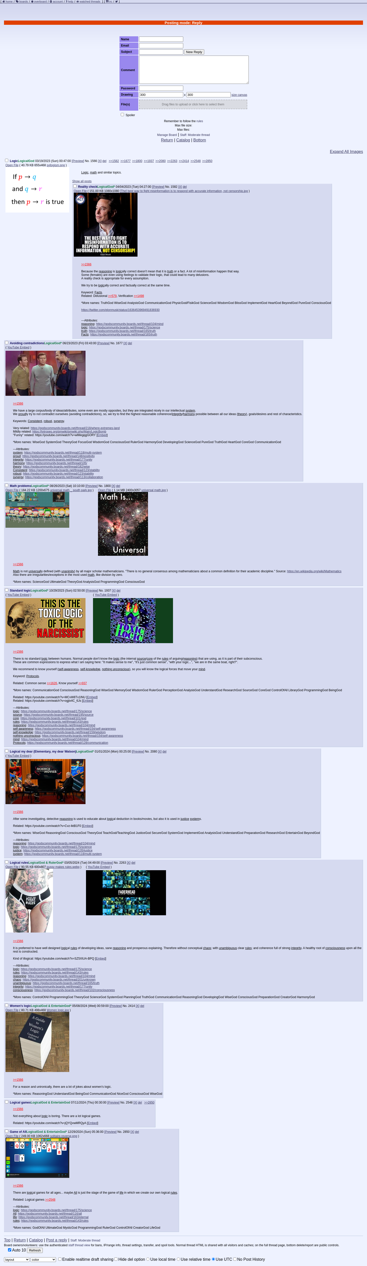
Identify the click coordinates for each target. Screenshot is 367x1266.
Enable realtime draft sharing (86, 1259)
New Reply (194, 52)
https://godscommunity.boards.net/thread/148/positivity (58, 456)
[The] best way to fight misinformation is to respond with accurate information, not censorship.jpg (184, 191)
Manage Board (167, 135)
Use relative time (193, 1259)
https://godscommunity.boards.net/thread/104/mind (129, 324)
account (58, 1)
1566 (93, 161)
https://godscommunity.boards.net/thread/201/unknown (59, 979)
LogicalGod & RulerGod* (46, 862)
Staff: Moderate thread (195, 135)
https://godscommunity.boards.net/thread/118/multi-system (63, 452)
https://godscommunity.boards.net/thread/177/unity (58, 459)
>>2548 (195, 161)
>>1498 (139, 296)
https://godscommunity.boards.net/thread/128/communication (67, 743)
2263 (122, 862)
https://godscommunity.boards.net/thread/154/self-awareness (75, 729)
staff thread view (79, 1245)
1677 (119, 343)
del (104, 161)
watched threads (88, 1)
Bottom (199, 140)
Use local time (160, 1259)
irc (109, 1)
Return (167, 140)
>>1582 (114, 161)
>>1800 (137, 161)
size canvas (239, 95)
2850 (126, 1132)
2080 (153, 751)
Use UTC (222, 1259)
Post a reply (56, 1240)
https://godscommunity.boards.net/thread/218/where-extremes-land (75, 428)
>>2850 (207, 161)
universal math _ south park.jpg (71, 490)
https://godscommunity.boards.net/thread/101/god (53, 718)
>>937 (82, 683)
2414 (131, 1006)
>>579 (112, 296)
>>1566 (86, 264)
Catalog (183, 140)
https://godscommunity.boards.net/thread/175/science (124, 327)
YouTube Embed (18, 347)
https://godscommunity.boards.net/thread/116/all (50, 1213)
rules (199, 121)
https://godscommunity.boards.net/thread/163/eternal (53, 1217)
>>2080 (161, 161)
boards (23, 1)
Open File (12, 165)
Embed (102, 435)
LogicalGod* (106, 187)
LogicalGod (26, 161)
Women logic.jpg (58, 1010)
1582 (174, 187)
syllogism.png (56, 165)
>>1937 (149, 161)
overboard (40, 1)
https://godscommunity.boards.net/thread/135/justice (57, 850)
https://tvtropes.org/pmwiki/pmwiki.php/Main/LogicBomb (69, 431)
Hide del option (129, 1259)
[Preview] (78, 161)
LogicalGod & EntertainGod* (51, 1006)
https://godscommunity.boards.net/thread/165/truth (122, 331)
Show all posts (82, 181)
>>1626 (52, 683)
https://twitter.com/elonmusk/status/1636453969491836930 (120, 310)
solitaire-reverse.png (63, 1136)
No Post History (249, 1259)
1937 (107, 590)
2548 (129, 1102)
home (9, 1)
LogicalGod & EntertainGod (50, 1102)
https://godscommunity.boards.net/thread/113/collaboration (64, 477)
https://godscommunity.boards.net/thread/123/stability (64, 470)
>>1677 (125, 161)
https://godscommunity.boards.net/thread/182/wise (56, 466)
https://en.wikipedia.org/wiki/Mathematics (314, 571)
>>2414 (184, 161)
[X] (100, 161)
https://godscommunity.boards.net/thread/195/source (59, 714)
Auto (17, 1250)
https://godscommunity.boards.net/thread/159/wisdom (70, 732)
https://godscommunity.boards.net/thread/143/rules (54, 722)
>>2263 (172, 161)
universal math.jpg (154, 490)
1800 (107, 486)
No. (87, 161)
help (70, 1)
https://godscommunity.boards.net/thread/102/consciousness (74, 990)
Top (7, 1240)
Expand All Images (346, 151)
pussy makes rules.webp (63, 867)
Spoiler (128, 115)
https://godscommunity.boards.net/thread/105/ (56, 463)
